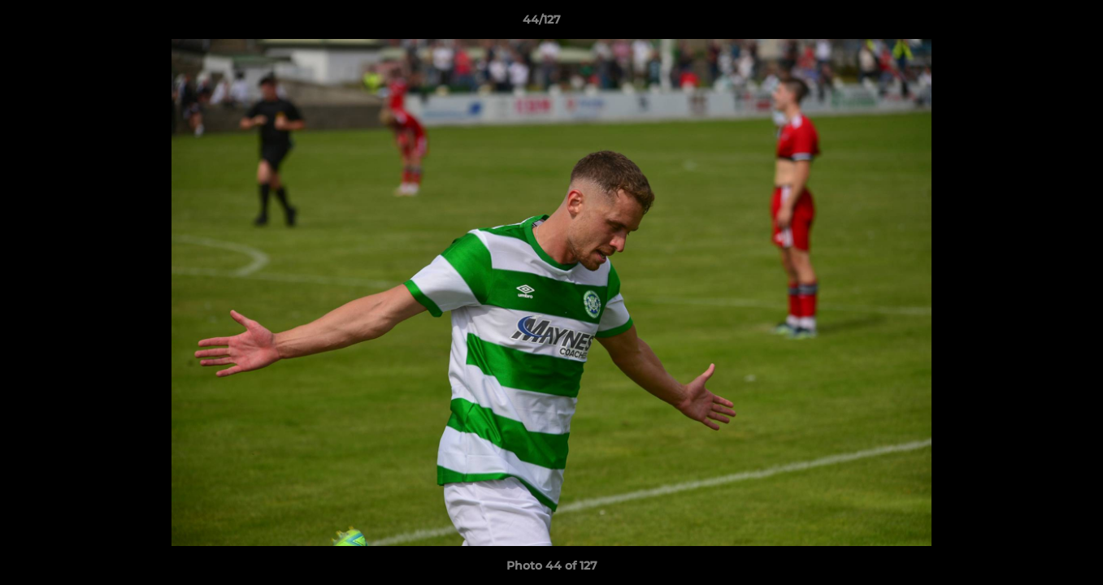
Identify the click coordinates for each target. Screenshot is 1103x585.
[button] (1034, 23)
